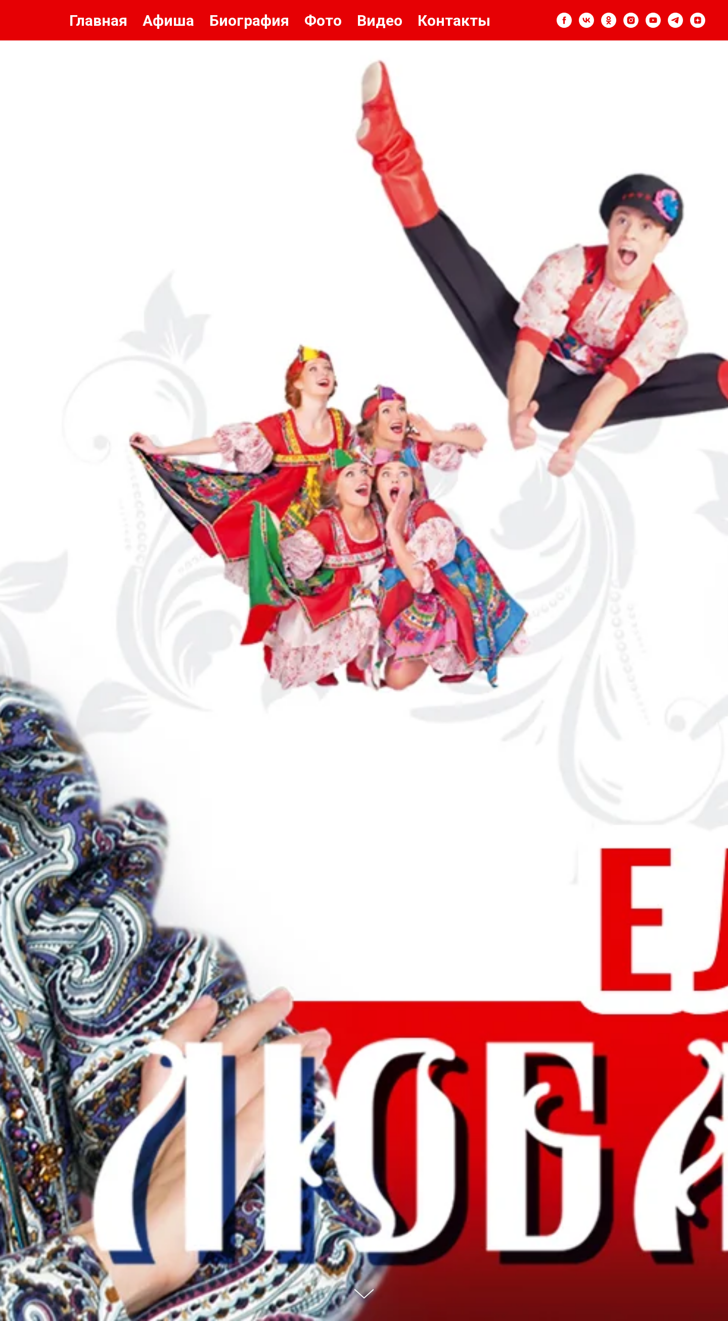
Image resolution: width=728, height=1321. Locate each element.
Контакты (454, 20)
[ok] (608, 20)
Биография (249, 20)
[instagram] (631, 20)
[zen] (697, 20)
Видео (379, 20)
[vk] (586, 20)
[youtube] (653, 20)
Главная (98, 20)
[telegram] (675, 20)
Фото (323, 20)
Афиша (168, 20)
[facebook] (564, 20)
